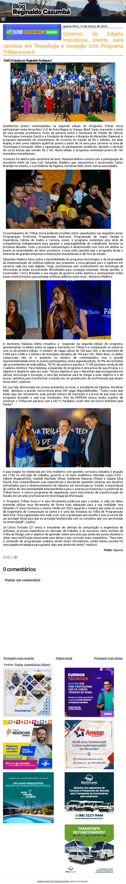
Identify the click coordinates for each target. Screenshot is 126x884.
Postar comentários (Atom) (32, 664)
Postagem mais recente (18, 658)
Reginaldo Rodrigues (38, 60)
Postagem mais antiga (108, 658)
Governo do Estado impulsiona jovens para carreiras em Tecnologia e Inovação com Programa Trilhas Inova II (63, 43)
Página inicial (64, 658)
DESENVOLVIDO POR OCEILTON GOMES (53, 881)
